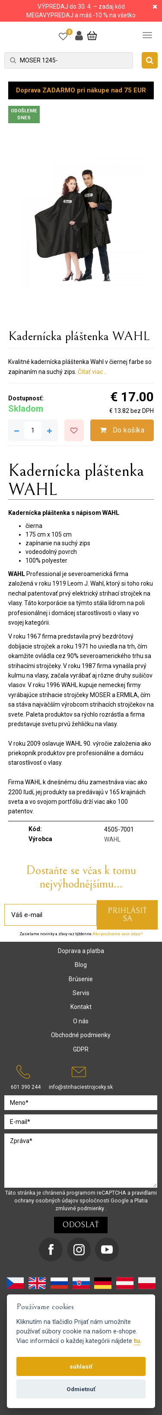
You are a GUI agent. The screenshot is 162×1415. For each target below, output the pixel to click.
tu (137, 1341)
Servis (81, 992)
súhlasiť (81, 1366)
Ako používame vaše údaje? (117, 934)
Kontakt (81, 1006)
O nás (81, 1021)
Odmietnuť (81, 1389)
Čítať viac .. (92, 371)
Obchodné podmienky (81, 1035)
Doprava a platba (81, 950)
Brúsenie (81, 979)
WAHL (112, 839)
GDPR (81, 1049)
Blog (81, 964)
